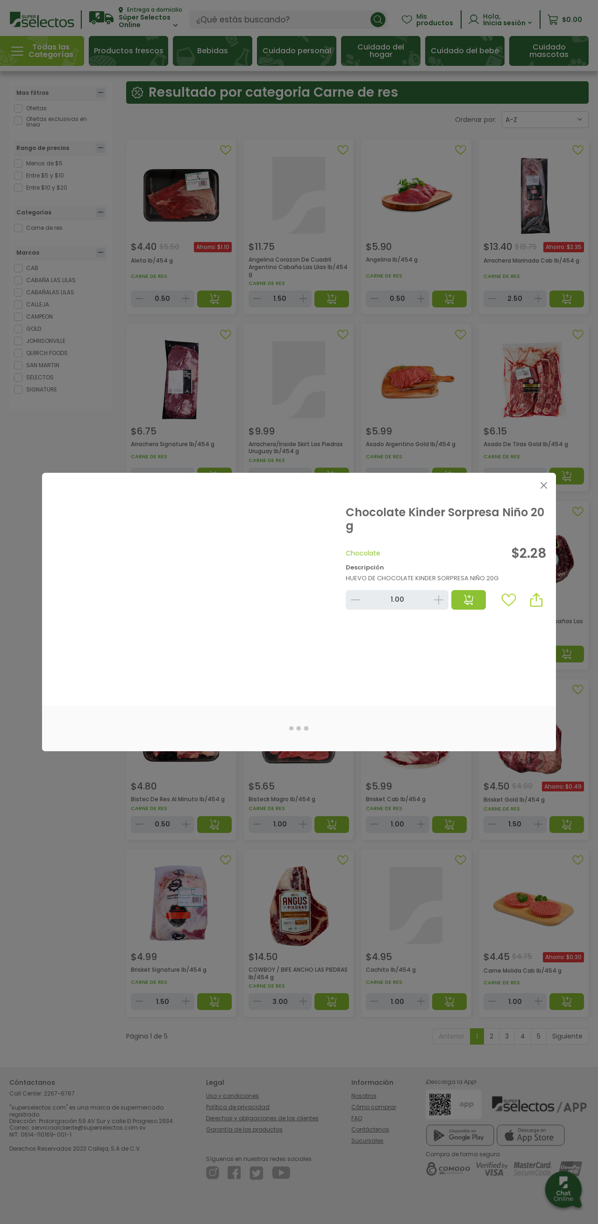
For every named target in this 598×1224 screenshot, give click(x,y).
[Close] (543, 485)
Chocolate (363, 553)
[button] (536, 600)
